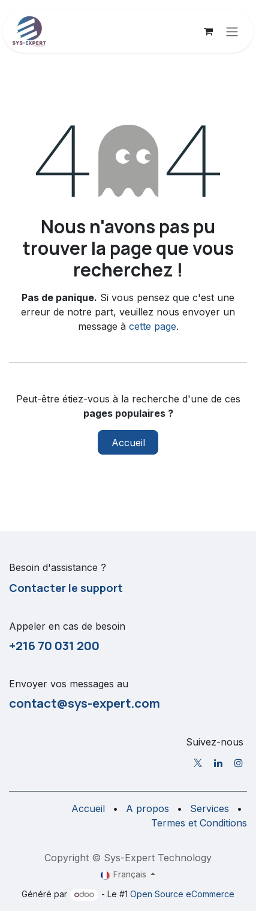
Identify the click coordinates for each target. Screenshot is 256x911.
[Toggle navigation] (232, 31)
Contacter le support (66, 588)
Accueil (128, 443)
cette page (152, 326)
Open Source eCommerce (182, 894)
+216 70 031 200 (54, 645)
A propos (147, 808)
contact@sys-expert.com (84, 702)
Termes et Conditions (199, 823)
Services (209, 808)
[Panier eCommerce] (208, 31)
